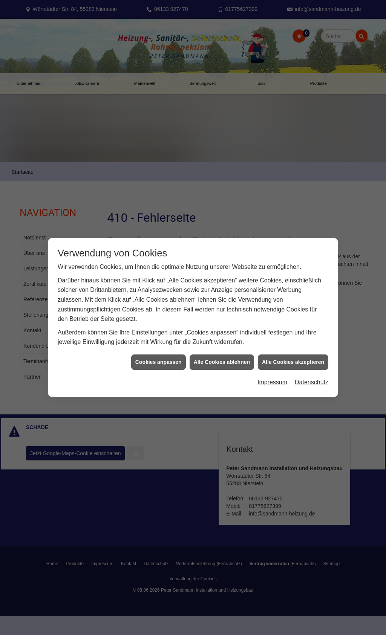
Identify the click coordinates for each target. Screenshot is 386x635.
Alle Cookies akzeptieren (293, 355)
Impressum (272, 375)
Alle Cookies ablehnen (222, 355)
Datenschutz (311, 375)
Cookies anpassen (158, 355)
